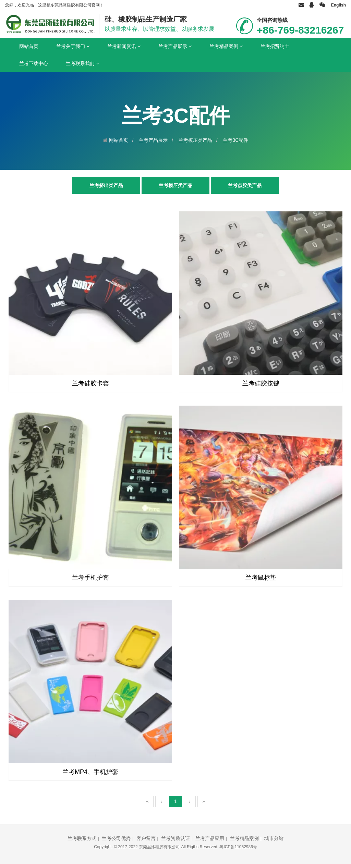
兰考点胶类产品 (245, 185)
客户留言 (146, 838)
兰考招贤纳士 (275, 46)
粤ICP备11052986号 (238, 846)
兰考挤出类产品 (106, 185)
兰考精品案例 (226, 46)
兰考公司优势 (116, 838)
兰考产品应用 (209, 838)
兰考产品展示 (175, 46)
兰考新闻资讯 (124, 46)
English (338, 5)
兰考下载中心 (33, 63)
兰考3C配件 (235, 140)
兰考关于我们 (72, 46)
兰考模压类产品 (195, 140)
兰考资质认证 (175, 838)
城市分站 (273, 838)
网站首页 (28, 46)
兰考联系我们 (82, 63)
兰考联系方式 (82, 838)
